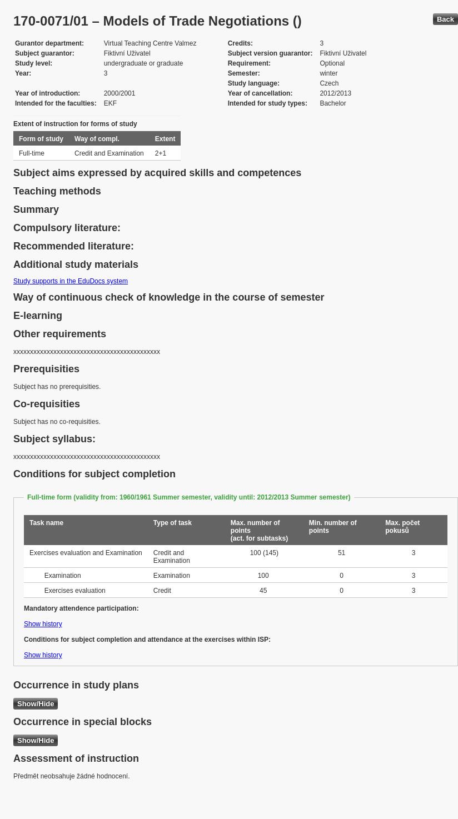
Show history (43, 624)
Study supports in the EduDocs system (70, 281)
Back (445, 19)
